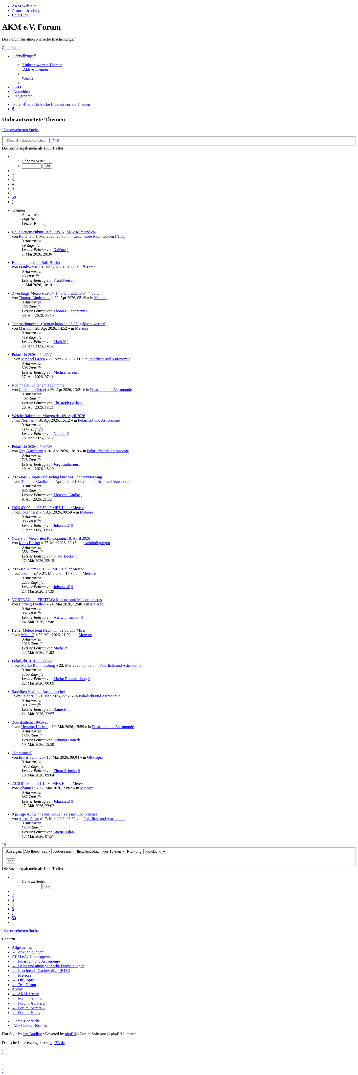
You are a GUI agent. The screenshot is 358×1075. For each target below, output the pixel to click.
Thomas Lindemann (34, 298)
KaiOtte (25, 236)
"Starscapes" (22, 753)
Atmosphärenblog (26, 10)
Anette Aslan (29, 819)
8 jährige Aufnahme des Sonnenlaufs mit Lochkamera (54, 814)
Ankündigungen (97, 543)
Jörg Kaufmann (31, 451)
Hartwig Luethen (32, 604)
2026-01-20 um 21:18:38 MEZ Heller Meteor (48, 783)
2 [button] (13, 175)
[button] (12, 156)
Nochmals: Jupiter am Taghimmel (39, 385)
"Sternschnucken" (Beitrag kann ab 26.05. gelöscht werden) (59, 324)
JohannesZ (29, 512)
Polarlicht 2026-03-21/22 (32, 661)
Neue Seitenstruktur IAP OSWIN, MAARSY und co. (54, 232)
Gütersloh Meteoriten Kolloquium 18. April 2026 (51, 538)
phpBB (70, 1034)
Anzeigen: (29, 851)
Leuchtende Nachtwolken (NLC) (99, 236)
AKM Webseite (24, 6)
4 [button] (13, 184)
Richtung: (146, 851)
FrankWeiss (28, 267)
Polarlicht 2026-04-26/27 (32, 354)
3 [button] (13, 179)
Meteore (100, 298)
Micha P (27, 635)
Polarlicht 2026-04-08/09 (32, 446)
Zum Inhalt (11, 47)
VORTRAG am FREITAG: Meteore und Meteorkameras (57, 600)
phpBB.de (57, 1043)
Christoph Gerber (32, 389)
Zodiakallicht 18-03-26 (30, 722)
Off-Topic (87, 267)
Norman (27, 420)
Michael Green (33, 359)
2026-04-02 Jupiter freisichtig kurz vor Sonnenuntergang (57, 477)
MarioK (25, 328)
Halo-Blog (20, 15)
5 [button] (13, 188)
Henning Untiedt (34, 727)
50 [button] (14, 197)
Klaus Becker (29, 543)
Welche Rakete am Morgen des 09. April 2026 (48, 416)
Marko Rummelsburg (38, 665)
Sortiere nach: (89, 851)
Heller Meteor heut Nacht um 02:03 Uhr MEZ (48, 630)
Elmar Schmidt (31, 757)
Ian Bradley (32, 1034)
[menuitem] (42, 65)
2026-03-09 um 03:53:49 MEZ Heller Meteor (48, 508)
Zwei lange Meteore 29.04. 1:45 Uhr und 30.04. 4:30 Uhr (57, 293)
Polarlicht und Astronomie (109, 359)
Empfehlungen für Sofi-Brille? (36, 262)
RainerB (27, 696)
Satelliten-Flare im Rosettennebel (38, 691)
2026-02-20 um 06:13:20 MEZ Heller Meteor (48, 569)
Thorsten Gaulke (34, 481)
